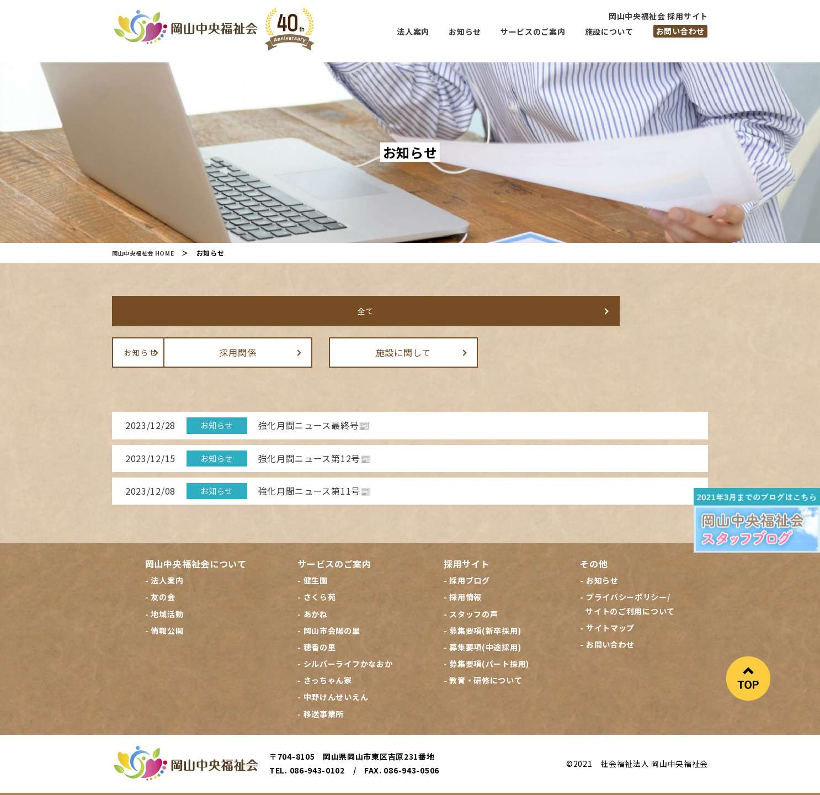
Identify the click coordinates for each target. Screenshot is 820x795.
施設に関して (517, 351)
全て (186, 310)
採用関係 (352, 351)
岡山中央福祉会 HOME (148, 252)
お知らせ (186, 351)
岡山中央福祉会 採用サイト (658, 16)
